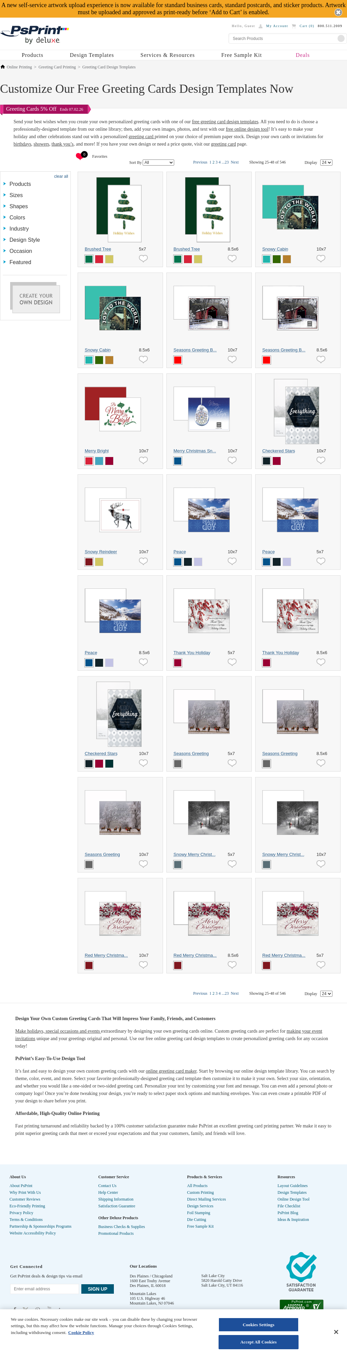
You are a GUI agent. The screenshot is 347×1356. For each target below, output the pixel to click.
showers (41, 144)
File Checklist (289, 1206)
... (223, 162)
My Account (277, 26)
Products (32, 55)
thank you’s (63, 144)
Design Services (200, 1206)
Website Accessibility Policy (32, 1233)
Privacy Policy (21, 1212)
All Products (197, 1185)
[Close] (336, 1332)
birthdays (22, 144)
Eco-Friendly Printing (27, 1206)
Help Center (108, 1192)
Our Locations (143, 1266)
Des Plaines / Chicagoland (151, 1276)
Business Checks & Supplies (121, 1226)
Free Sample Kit (241, 55)
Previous (200, 162)
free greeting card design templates (225, 121)
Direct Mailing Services (206, 1199)
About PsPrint (21, 1185)
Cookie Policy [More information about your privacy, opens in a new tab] (81, 1332)
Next (235, 162)
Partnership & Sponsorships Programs (40, 1226)
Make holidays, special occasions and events (58, 1031)
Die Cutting (196, 1219)
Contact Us (107, 1185)
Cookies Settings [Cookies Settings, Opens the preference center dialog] (258, 1324)
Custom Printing (200, 1192)
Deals (303, 55)
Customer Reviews (24, 1199)
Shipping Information (116, 1199)
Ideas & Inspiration (293, 1219)
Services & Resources (168, 55)
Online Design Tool (293, 1199)
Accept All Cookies (258, 1341)
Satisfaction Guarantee (116, 1206)
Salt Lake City (213, 1275)
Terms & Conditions (26, 1219)
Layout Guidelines (293, 1185)
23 (227, 162)
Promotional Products (116, 1233)
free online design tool (247, 129)
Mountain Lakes (143, 1293)
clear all (61, 176)
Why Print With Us (25, 1192)
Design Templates (92, 55)
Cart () (307, 26)
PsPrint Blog (288, 1212)
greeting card (141, 136)
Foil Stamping (198, 1212)
